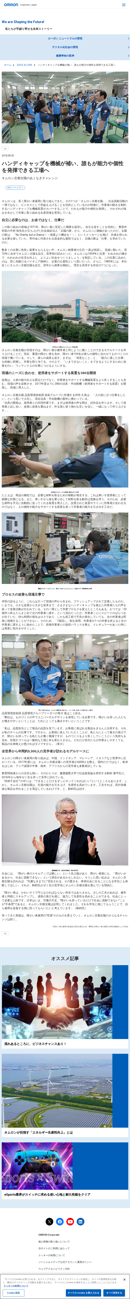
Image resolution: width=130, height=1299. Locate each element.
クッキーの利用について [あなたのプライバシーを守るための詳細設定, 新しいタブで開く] (16, 1288)
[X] (49, 1221)
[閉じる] (124, 1281)
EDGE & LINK (24, 65)
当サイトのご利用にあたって (54, 1248)
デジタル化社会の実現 (65, 47)
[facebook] (60, 1221)
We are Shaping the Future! (23, 22)
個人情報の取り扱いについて (54, 1241)
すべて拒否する (114, 1295)
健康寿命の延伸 (65, 55)
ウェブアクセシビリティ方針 (54, 1268)
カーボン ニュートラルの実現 (65, 38)
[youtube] (70, 1221)
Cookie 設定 (13, 1295)
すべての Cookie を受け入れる (83, 1295)
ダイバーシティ (16, 187)
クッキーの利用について (51, 1255)
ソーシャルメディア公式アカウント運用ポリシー (65, 1262)
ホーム (7, 65)
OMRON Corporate (48, 1234)
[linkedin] (80, 1221)
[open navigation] (123, 4)
